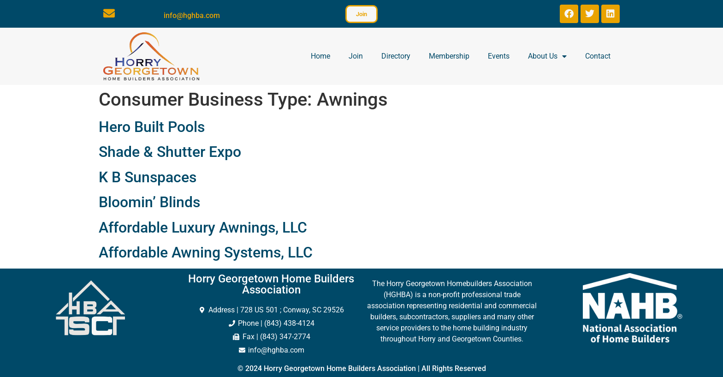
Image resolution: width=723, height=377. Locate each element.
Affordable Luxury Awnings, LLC (203, 227)
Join (356, 56)
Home (320, 56)
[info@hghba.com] (109, 13)
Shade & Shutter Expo (170, 152)
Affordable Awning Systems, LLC (206, 252)
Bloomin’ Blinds (149, 202)
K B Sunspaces (147, 177)
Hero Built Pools (152, 127)
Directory (395, 56)
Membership (449, 56)
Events (499, 56)
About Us (547, 56)
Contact (597, 56)
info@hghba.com (192, 15)
